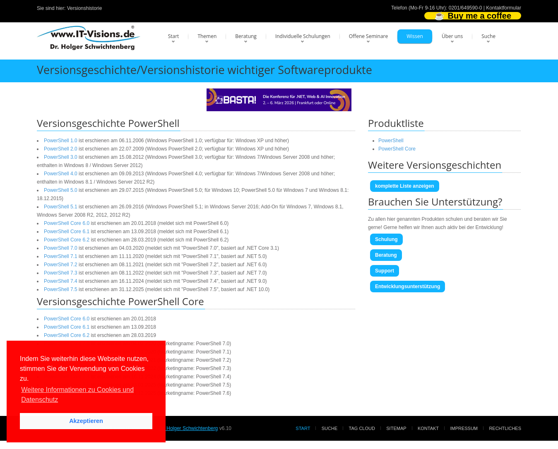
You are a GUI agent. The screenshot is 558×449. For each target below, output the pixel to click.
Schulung (386, 239)
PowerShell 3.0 (60, 157)
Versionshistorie (84, 8)
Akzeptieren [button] (86, 421)
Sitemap (396, 428)
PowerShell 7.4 (60, 281)
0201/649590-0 (465, 8)
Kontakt (428, 428)
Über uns (452, 36)
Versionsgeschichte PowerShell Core (120, 301)
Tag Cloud (362, 428)
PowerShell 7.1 (60, 256)
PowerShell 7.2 (60, 264)
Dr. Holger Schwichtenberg (188, 428)
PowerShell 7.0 (60, 248)
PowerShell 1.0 (60, 140)
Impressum (464, 428)
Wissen (414, 36)
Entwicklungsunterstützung (407, 286)
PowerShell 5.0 (60, 190)
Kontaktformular (503, 8)
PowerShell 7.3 (60, 273)
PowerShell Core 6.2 (66, 240)
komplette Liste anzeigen (404, 186)
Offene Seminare (368, 36)
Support (384, 271)
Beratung (246, 36)
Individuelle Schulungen (302, 36)
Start (173, 36)
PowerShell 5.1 (60, 207)
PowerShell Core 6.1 (66, 231)
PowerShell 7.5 (60, 289)
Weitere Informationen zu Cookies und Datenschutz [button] (77, 394)
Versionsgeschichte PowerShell (108, 123)
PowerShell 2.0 (60, 149)
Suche (488, 36)
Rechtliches (505, 428)
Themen (206, 36)
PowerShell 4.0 (60, 174)
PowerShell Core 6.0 (66, 223)
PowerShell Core (397, 149)
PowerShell (391, 140)
